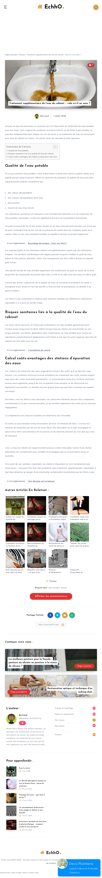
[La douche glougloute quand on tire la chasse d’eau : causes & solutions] (11, 785)
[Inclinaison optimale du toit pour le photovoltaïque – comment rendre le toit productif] (11, 826)
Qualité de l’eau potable (19, 151)
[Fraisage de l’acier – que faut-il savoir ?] (11, 799)
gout (50, 588)
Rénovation (60, 727)
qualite (64, 588)
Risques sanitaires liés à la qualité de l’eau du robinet (32, 154)
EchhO (51, 7)
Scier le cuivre (25, 769)
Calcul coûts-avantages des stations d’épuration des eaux (34, 157)
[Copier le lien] (51, 625)
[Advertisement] (51, 35)
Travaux (22, 56)
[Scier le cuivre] (11, 772)
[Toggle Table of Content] (58, 148)
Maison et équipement (64, 715)
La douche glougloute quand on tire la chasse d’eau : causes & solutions (33, 784)
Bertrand (23, 716)
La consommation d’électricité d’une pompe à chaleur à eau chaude (32, 811)
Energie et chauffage (64, 709)
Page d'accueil (11, 56)
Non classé (59, 721)
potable (56, 588)
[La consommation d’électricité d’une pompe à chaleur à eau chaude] (11, 812)
